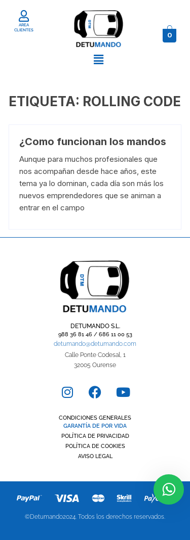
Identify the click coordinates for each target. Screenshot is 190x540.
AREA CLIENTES (23, 27)
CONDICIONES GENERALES (95, 418)
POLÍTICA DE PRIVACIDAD (95, 436)
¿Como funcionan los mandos (92, 142)
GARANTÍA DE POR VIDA (95, 426)
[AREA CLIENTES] (24, 16)
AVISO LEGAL (95, 456)
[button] (98, 59)
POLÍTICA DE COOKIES (95, 446)
